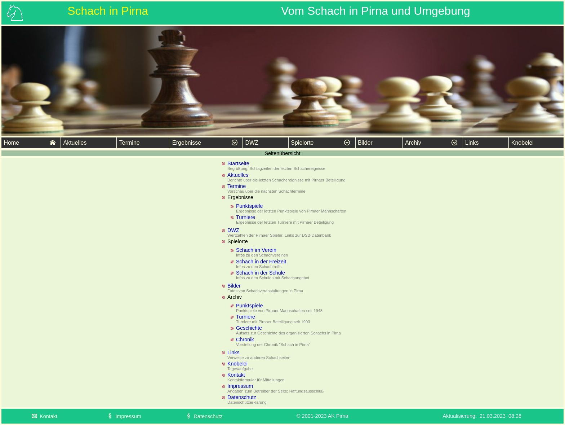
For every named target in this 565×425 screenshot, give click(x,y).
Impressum (240, 386)
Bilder (365, 143)
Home (29, 143)
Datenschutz (241, 397)
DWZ (251, 143)
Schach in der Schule (260, 273)
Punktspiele (249, 206)
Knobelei (522, 143)
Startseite (238, 163)
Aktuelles (74, 143)
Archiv (431, 143)
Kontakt (236, 375)
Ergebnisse (204, 143)
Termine (129, 143)
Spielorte (320, 143)
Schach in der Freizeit (261, 261)
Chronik (245, 339)
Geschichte (249, 328)
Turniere (245, 217)
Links (472, 143)
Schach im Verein (256, 250)
